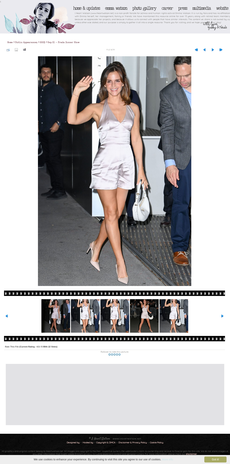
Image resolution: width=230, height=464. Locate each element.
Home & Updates (86, 8)
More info (167, 459)
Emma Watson (116, 8)
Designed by (73, 442)
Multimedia (201, 8)
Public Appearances (26, 42)
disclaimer (191, 454)
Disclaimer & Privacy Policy (132, 442)
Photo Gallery (144, 8)
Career (167, 8)
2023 (42, 42)
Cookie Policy (156, 442)
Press (182, 8)
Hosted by (88, 442)
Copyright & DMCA (105, 442)
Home (10, 42)
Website (222, 8)
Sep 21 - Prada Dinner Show (64, 42)
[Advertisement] (112, 394)
